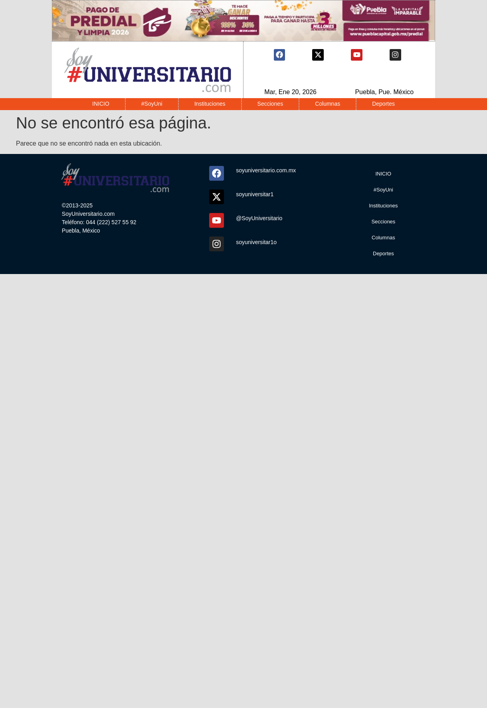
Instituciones (210, 104)
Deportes (383, 104)
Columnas (327, 104)
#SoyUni (151, 104)
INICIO (100, 104)
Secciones (270, 104)
